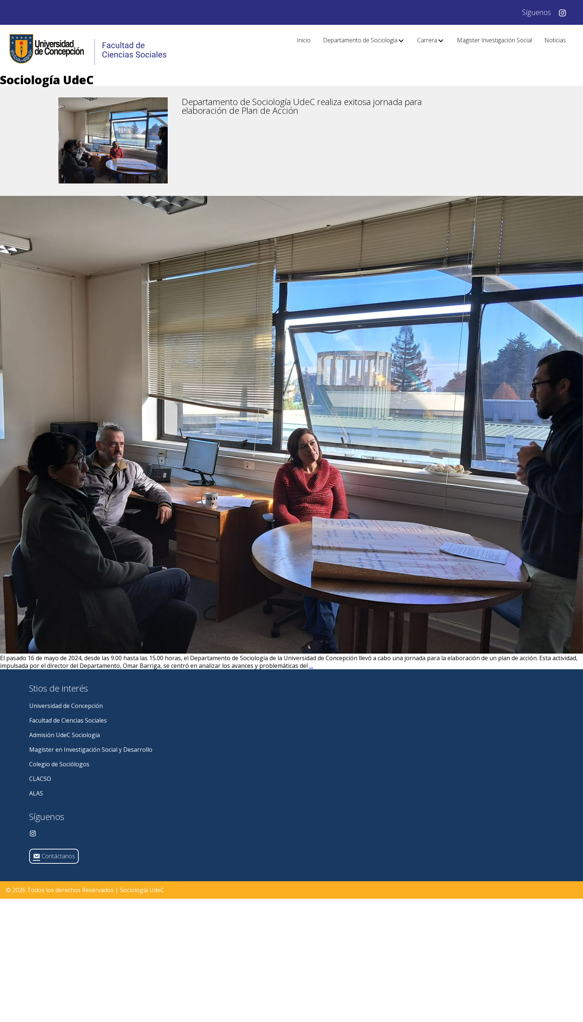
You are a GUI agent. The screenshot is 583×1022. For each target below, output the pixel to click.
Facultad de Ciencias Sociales (68, 720)
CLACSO (40, 779)
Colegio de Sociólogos (59, 764)
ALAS (36, 793)
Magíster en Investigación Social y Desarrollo (90, 750)
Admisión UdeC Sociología (64, 735)
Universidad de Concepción (66, 706)
